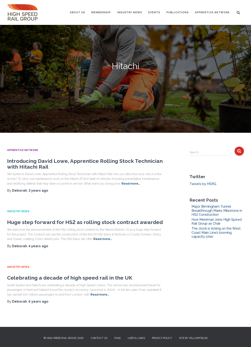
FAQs (117, 338)
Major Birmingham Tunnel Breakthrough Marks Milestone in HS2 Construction (217, 210)
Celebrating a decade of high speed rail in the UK (69, 278)
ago (38, 190)
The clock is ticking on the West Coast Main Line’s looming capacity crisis (216, 232)
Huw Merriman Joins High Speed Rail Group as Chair (217, 221)
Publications (177, 12)
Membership (101, 12)
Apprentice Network (212, 12)
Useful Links (136, 338)
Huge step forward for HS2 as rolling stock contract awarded (85, 222)
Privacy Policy (162, 338)
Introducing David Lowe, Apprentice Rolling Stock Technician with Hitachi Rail (85, 164)
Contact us (99, 338)
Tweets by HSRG (202, 184)
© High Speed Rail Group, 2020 (64, 338)
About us (77, 12)
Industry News (129, 12)
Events (154, 12)
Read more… (130, 183)
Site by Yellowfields (193, 338)
